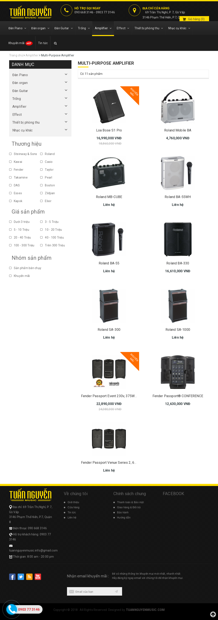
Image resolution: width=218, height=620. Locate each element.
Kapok (16, 201)
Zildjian (47, 193)
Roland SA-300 (109, 330)
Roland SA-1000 (177, 330)
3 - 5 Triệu (49, 221)
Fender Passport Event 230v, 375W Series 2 (114, 396)
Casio (46, 161)
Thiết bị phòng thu (148, 28)
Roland (47, 154)
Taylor (47, 169)
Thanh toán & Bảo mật (130, 502)
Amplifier (103, 28)
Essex (15, 193)
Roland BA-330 (177, 263)
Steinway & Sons (23, 154)
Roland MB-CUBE (109, 197)
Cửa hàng (73, 507)
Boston (47, 185)
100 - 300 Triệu (21, 245)
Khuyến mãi (21, 43)
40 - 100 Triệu (52, 237)
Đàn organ (40, 28)
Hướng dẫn (124, 517)
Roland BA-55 (109, 263)
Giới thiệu (73, 502)
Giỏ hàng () (196, 19)
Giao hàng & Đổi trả (129, 507)
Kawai (15, 161)
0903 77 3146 (105, 12)
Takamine (18, 177)
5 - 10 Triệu (19, 229)
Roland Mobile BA (177, 130)
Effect (123, 28)
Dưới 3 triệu (19, 221)
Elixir (45, 201)
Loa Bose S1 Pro (109, 130)
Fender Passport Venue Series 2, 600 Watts (114, 463)
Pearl (46, 177)
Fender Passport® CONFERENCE (177, 396)
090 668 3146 (83, 12)
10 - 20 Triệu (51, 229)
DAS (14, 185)
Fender (16, 169)
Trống (84, 28)
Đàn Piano (17, 28)
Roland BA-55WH (178, 197)
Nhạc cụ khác (179, 28)
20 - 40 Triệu (20, 237)
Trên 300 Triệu (52, 245)
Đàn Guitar (63, 28)
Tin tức (43, 43)
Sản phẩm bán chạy (25, 268)
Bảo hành (123, 512)
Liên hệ (72, 517)
